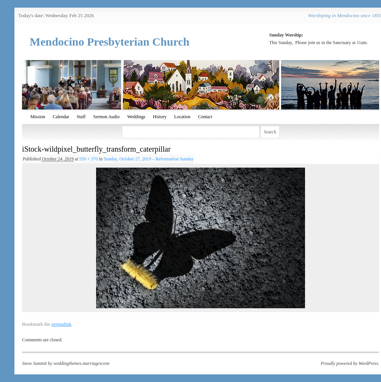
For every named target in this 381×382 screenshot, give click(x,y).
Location (182, 116)
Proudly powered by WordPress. (350, 363)
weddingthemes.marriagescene (81, 363)
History (160, 116)
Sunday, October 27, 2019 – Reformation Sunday (149, 159)
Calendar (61, 116)
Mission (37, 116)
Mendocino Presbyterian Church (110, 41)
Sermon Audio (106, 116)
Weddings (136, 116)
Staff (81, 116)
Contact (205, 116)
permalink (61, 324)
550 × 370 (88, 159)
